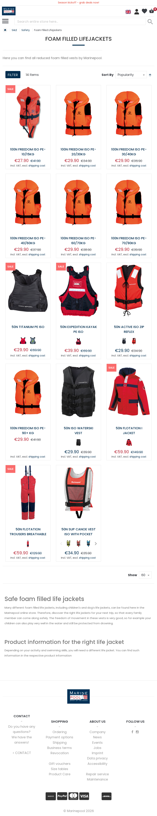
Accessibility (97, 763)
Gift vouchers (60, 763)
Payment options (59, 737)
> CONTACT (21, 753)
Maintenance (97, 779)
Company (98, 732)
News (97, 737)
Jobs (97, 748)
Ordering (60, 732)
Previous (61, 543)
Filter (13, 75)
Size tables (59, 769)
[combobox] (80, 21)
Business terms (59, 748)
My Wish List (144, 11)
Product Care (59, 774)
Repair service (97, 774)
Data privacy (97, 758)
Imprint (97, 753)
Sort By (108, 74)
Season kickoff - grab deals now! (78, 2)
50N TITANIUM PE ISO (28, 327)
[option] (23, 340)
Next (95, 543)
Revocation (60, 753)
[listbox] (27, 341)
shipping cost (37, 165)
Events (97, 742)
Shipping (60, 742)
